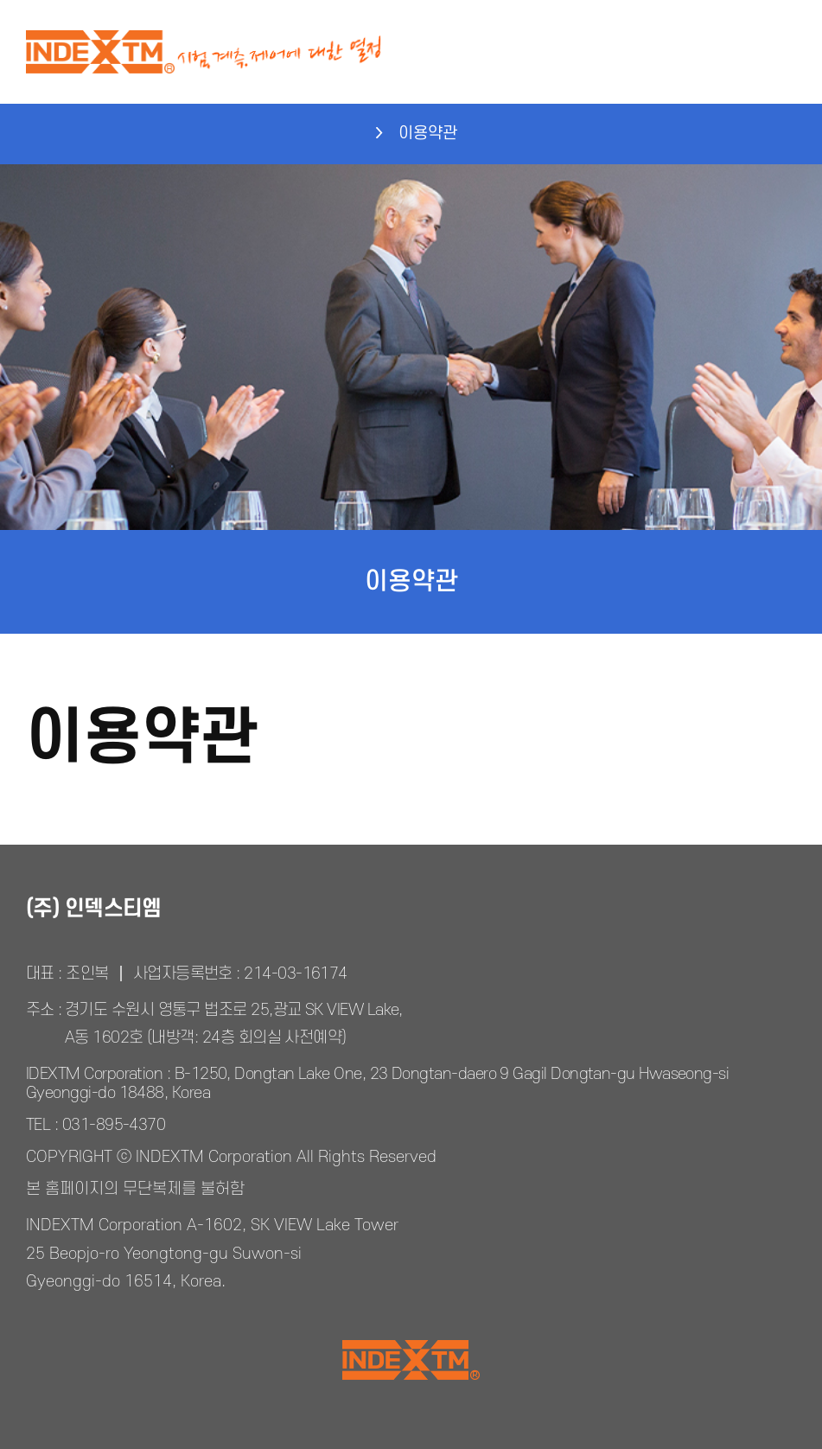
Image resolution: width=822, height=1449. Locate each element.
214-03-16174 (295, 974)
